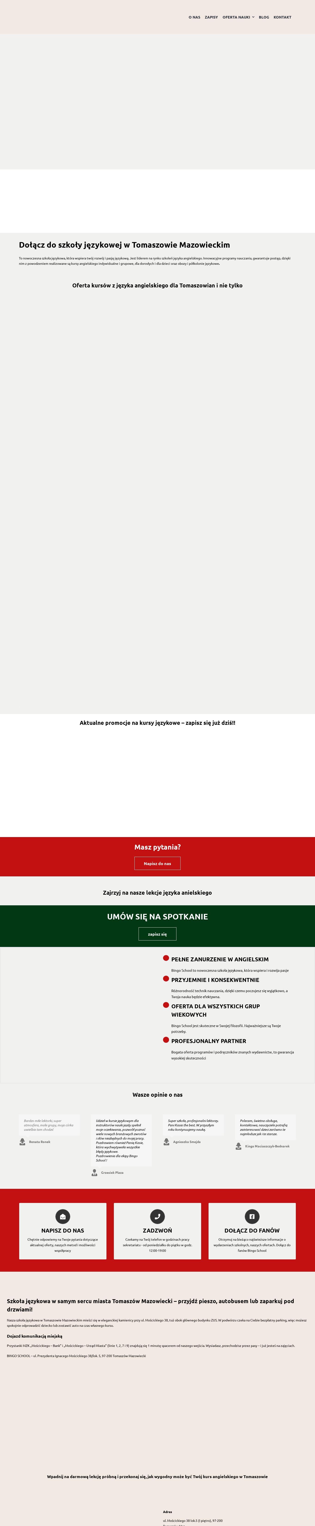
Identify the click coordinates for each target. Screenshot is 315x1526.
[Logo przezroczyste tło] (42, 6)
